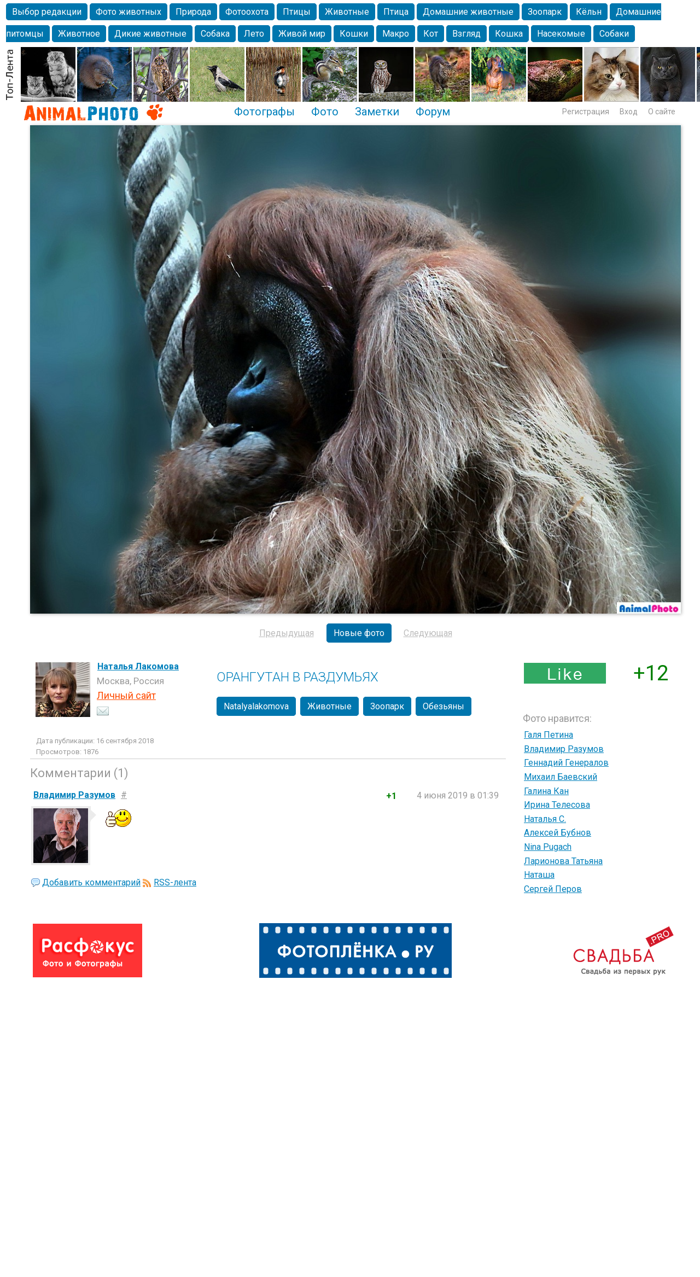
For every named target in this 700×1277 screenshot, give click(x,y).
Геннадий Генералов (566, 762)
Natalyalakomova (256, 706)
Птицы (297, 12)
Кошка (509, 33)
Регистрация (585, 111)
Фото (325, 111)
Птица (396, 12)
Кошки (354, 33)
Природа (193, 12)
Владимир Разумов (564, 749)
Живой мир (301, 33)
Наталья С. (545, 819)
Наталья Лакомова (138, 666)
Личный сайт (126, 695)
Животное (79, 33)
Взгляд (466, 33)
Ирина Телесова (557, 805)
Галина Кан (546, 791)
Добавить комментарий (91, 882)
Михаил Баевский (560, 777)
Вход (629, 111)
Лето (254, 33)
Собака (215, 33)
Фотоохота (247, 12)
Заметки (377, 111)
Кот (430, 33)
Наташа (539, 875)
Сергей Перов (553, 889)
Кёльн (589, 12)
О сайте (661, 111)
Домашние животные (468, 12)
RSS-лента (175, 882)
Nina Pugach (547, 847)
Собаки (614, 33)
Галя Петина (548, 735)
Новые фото (359, 633)
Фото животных (128, 12)
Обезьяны (443, 706)
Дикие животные (150, 33)
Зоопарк (545, 12)
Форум (433, 111)
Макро (395, 33)
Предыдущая (286, 633)
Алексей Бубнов (557, 832)
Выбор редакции (46, 12)
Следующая (428, 633)
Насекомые (561, 33)
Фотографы (264, 111)
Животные (347, 12)
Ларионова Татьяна (563, 861)
